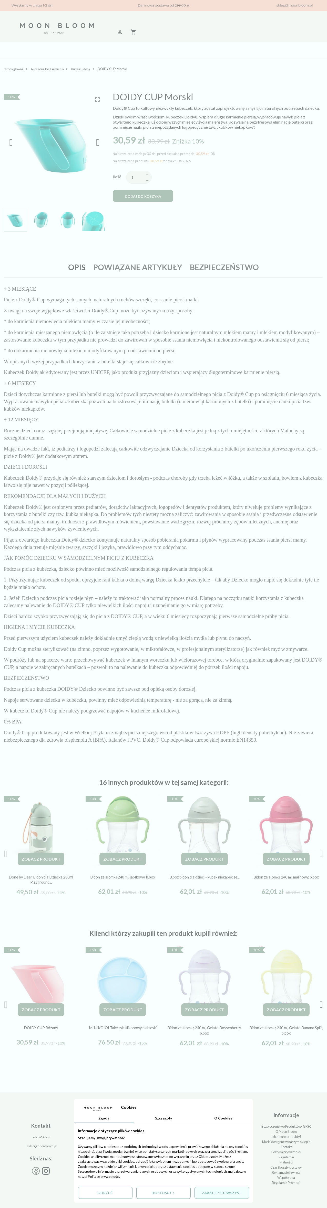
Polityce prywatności (103, 1176)
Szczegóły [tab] (163, 1117)
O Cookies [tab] (223, 1117)
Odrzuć (105, 1192)
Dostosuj (163, 1192)
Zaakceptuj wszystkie (225, 1192)
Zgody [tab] (103, 1117)
